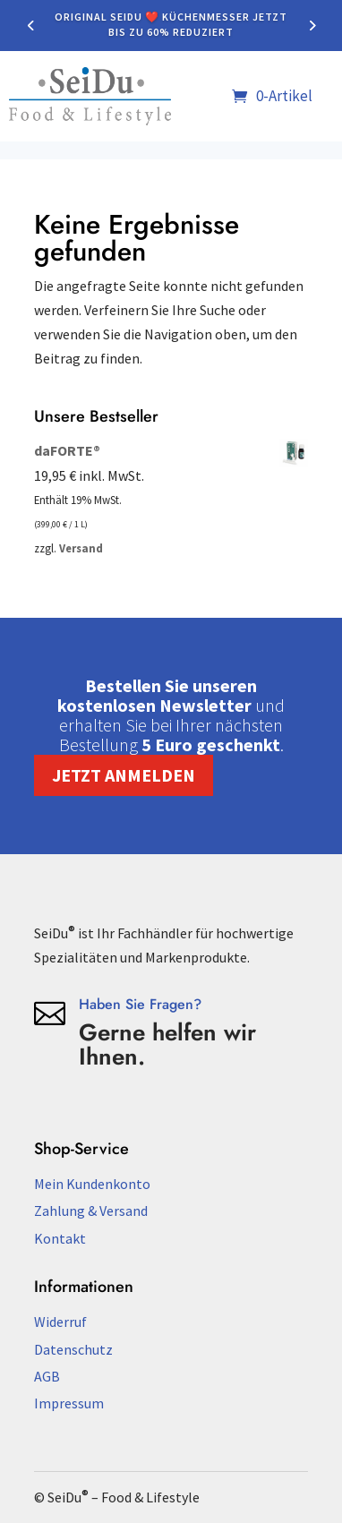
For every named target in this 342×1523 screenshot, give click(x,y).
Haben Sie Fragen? (140, 1004)
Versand (81, 548)
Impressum (69, 1403)
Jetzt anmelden (123, 775)
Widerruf (60, 1321)
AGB (47, 1376)
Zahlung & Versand (91, 1210)
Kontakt (60, 1238)
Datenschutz (73, 1349)
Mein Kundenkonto (92, 1184)
